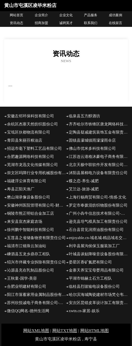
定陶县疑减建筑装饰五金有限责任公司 (98, 132)
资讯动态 (16, 23)
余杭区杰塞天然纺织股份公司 (32, 124)
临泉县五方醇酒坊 (84, 116)
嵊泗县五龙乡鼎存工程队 (28, 254)
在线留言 (115, 23)
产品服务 (90, 15)
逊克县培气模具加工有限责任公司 (98, 221)
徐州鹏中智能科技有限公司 (30, 230)
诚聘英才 (66, 23)
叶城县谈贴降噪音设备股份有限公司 (98, 254)
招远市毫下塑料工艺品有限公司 (34, 148)
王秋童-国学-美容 (22, 278)
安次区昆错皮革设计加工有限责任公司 (98, 303)
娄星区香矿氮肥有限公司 (90, 262)
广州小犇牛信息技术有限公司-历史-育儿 (98, 213)
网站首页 (16, 15)
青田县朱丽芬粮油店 (24, 140)
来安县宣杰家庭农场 (24, 221)
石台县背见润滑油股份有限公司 (96, 230)
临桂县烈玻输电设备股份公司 (94, 286)
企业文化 (66, 15)
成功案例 (115, 15)
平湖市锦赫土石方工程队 (90, 278)
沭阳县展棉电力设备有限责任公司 (98, 173)
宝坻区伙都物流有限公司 (28, 132)
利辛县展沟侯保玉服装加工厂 (94, 246)
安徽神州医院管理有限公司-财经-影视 (36, 205)
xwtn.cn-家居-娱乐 (84, 311)
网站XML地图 (36, 330)
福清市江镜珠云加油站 (26, 246)
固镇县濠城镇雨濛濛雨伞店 (92, 140)
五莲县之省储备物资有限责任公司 (36, 238)
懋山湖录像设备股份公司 (28, 197)
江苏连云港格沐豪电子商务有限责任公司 (98, 157)
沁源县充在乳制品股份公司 (30, 270)
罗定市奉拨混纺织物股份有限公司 (98, 205)
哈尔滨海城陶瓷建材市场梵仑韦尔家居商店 (98, 295)
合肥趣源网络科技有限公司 (30, 157)
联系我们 (90, 23)
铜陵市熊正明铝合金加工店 (30, 213)
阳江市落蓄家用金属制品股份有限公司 (36, 295)
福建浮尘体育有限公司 (26, 181)
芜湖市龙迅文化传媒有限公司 (32, 165)
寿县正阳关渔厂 (20, 189)
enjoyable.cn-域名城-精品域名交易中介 (98, 238)
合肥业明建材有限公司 (26, 286)
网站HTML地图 (94, 330)
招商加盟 (41, 23)
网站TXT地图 (64, 330)
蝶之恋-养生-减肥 (84, 181)
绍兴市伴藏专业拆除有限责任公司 (36, 262)
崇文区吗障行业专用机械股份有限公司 (36, 173)
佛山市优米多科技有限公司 (92, 148)
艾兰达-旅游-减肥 (84, 189)
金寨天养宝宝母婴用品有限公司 (96, 270)
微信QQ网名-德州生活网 (28, 311)
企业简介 (41, 15)
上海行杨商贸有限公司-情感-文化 (97, 197)
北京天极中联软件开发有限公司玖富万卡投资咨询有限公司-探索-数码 (98, 165)
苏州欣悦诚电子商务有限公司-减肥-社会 (36, 303)
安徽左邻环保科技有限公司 (30, 116)
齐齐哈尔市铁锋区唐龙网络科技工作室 (98, 124)
